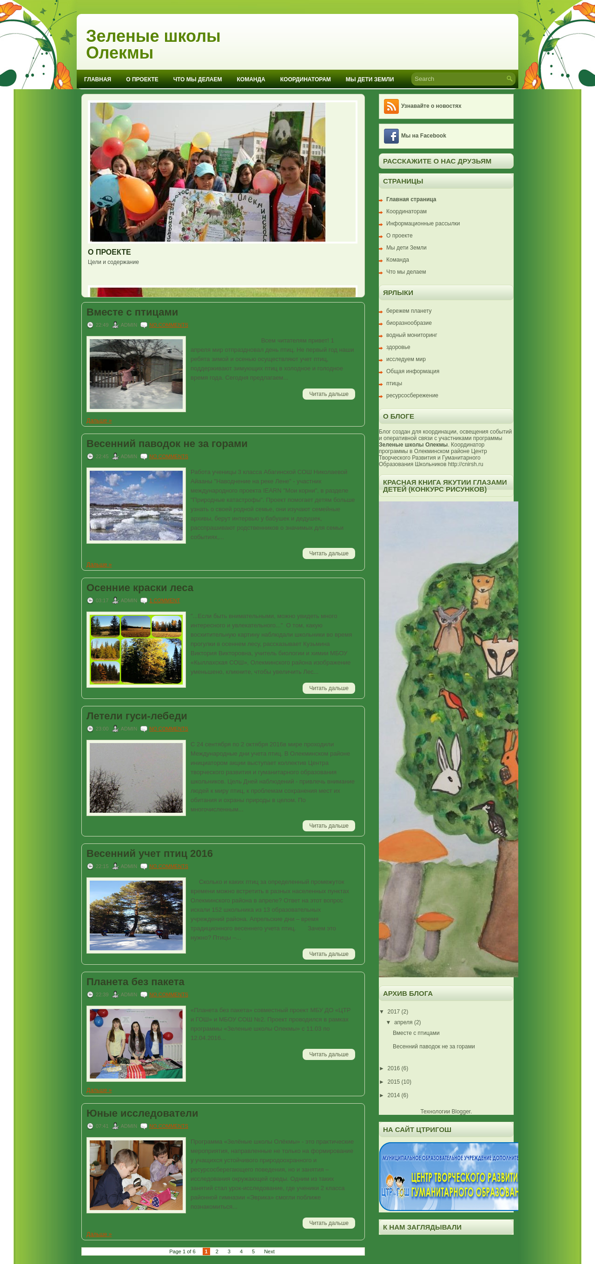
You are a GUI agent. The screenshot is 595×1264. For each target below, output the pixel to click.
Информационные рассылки (423, 223)
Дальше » (99, 420)
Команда (251, 79)
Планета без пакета (135, 982)
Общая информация (412, 371)
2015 (395, 1082)
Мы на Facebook (423, 135)
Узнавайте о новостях (431, 106)
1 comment (164, 600)
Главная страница (411, 199)
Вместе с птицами (132, 312)
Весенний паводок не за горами (167, 444)
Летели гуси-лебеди (136, 716)
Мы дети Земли (370, 79)
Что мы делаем (197, 79)
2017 (395, 1011)
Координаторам (305, 79)
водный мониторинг (411, 335)
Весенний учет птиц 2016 (149, 854)
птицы (394, 383)
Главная (97, 79)
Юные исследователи (142, 1113)
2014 (395, 1095)
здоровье (398, 347)
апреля (404, 1022)
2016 (395, 1068)
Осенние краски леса (139, 588)
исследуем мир (406, 359)
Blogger (460, 1111)
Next (269, 1251)
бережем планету (409, 311)
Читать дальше (329, 394)
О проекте (142, 79)
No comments (168, 325)
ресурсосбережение (412, 395)
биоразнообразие (409, 323)
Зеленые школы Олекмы (153, 44)
